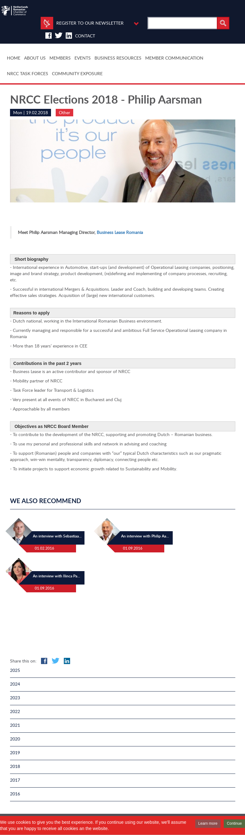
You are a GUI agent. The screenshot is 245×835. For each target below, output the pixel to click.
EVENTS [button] (82, 58)
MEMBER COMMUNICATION (174, 58)
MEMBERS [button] (60, 58)
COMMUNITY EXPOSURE (77, 73)
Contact (85, 36)
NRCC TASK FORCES (27, 73)
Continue (234, 823)
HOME (13, 58)
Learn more (207, 823)
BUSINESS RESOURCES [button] (117, 58)
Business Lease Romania (120, 232)
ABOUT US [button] (35, 58)
